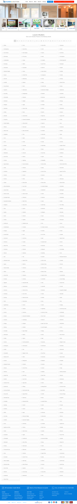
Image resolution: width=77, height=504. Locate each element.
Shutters (39, 1)
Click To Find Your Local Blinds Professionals (64, 1)
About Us (31, 1)
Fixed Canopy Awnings (18, 497)
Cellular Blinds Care (5, 493)
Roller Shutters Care (30, 493)
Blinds (35, 1)
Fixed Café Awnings (18, 495)
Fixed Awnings (17, 493)
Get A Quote (50, 1)
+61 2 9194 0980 (68, 493)
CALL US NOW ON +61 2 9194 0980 (64, 488)
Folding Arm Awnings (18, 498)
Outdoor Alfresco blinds (6, 495)
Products (41, 493)
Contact (40, 498)
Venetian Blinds (5, 497)
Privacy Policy (54, 495)
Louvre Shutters (30, 498)
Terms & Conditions (55, 493)
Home (27, 1)
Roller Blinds (4, 498)
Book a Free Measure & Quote (39, 488)
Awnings (44, 1)
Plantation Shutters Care (31, 495)
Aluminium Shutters (30, 497)
